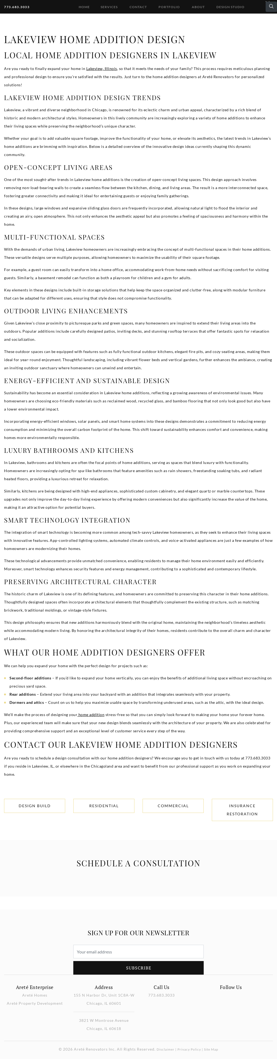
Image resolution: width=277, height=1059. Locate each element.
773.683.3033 (16, 7)
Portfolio (169, 7)
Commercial (173, 805)
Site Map (211, 1049)
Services (109, 7)
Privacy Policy (189, 1049)
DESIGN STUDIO (230, 7)
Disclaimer (165, 1049)
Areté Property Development (35, 1003)
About (198, 7)
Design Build (35, 805)
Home (84, 7)
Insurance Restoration (242, 809)
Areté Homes (34, 995)
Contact (138, 7)
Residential (104, 805)
